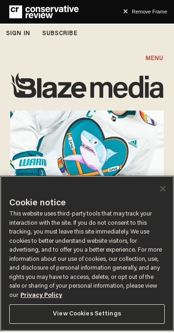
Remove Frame (149, 11)
